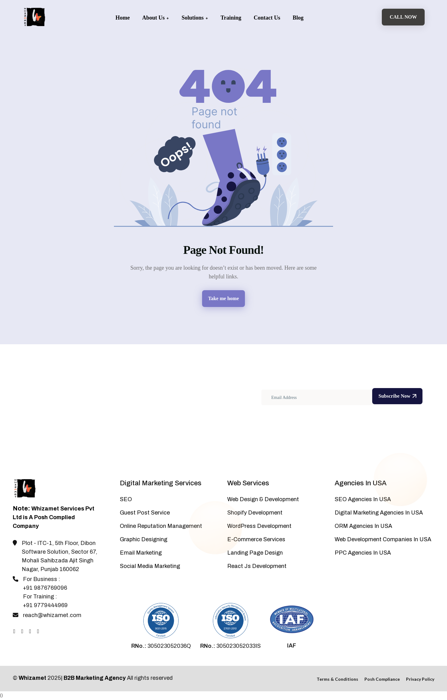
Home (122, 18)
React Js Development (257, 566)
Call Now (403, 17)
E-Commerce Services (256, 539)
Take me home (223, 298)
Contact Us (267, 18)
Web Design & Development (263, 499)
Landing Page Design (255, 553)
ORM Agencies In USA (363, 526)
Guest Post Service (145, 513)
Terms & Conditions (337, 679)
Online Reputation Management (161, 526)
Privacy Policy (420, 679)
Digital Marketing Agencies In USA (379, 513)
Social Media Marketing (150, 566)
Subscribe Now (397, 396)
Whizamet (32, 678)
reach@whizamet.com (52, 615)
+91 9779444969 (45, 605)
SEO (126, 499)
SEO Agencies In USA (363, 499)
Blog (298, 18)
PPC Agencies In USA (363, 553)
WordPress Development (259, 526)
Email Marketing (141, 553)
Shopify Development (254, 513)
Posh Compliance (382, 679)
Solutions (195, 18)
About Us (155, 18)
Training (231, 18)
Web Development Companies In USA (383, 539)
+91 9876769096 (45, 588)
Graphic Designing (143, 539)
